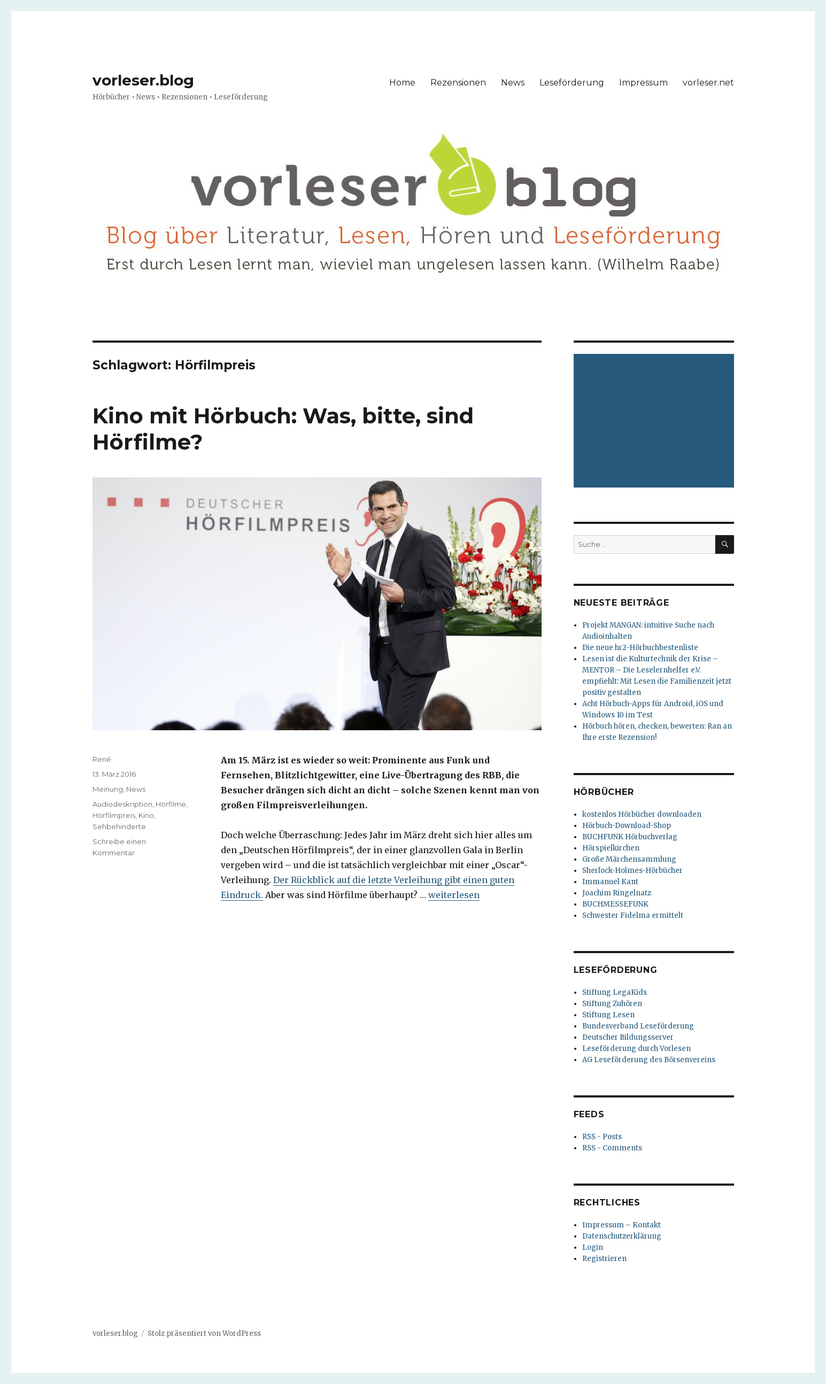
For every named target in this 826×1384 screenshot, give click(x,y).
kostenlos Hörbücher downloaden (641, 814)
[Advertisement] (655, 422)
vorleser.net (708, 83)
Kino (146, 815)
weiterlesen (454, 895)
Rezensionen (458, 83)
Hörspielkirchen (610, 848)
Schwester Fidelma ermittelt (632, 915)
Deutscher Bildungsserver (628, 1037)
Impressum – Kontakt (621, 1225)
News (512, 83)
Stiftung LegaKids (614, 992)
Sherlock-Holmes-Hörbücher (632, 870)
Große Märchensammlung (629, 859)
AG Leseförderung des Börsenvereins (648, 1059)
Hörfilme (171, 804)
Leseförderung (571, 83)
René (101, 759)
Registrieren (604, 1258)
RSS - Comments (612, 1148)
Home (402, 83)
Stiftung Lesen (608, 1014)
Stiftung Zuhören (612, 1003)
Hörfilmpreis (113, 815)
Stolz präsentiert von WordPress (204, 1333)
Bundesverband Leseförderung (638, 1026)
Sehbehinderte (119, 826)
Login (592, 1247)
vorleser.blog (143, 80)
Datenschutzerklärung (621, 1236)
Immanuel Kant (610, 881)
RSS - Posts (602, 1136)
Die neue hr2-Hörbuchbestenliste (640, 647)
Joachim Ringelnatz (616, 893)
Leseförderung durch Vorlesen (636, 1048)
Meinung (107, 789)
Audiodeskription (122, 804)
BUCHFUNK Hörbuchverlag (629, 836)
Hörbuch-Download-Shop (626, 825)
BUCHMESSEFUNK (615, 904)
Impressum (643, 83)
